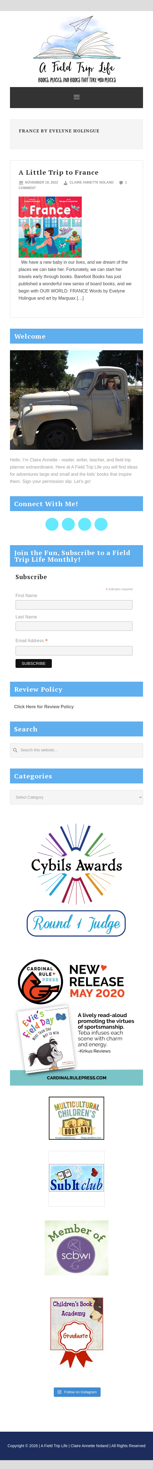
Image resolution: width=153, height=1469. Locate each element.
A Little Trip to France (59, 172)
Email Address (32, 641)
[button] (76, 97)
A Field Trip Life (76, 48)
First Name (26, 595)
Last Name (26, 617)
